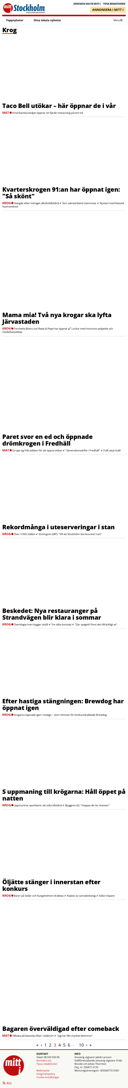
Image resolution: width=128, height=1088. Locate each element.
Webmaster (43, 1070)
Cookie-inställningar (47, 1077)
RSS (7, 1083)
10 (81, 1045)
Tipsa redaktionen (46, 1064)
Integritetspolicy (45, 1074)
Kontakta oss (43, 1060)
